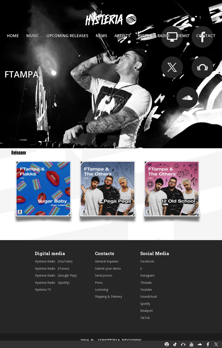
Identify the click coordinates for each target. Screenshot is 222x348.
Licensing (101, 289)
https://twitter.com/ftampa (172, 67)
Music (32, 35)
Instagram (147, 275)
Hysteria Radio (154, 35)
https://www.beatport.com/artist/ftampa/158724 (202, 67)
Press (99, 282)
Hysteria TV (43, 289)
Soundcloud (148, 296)
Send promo (103, 275)
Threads (146, 282)
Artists (122, 35)
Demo (183, 35)
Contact (205, 35)
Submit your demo (108, 268)
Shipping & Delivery (108, 296)
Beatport (146, 310)
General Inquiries (106, 261)
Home (13, 35)
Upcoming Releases (67, 35)
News (101, 35)
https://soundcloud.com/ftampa (187, 98)
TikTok (145, 318)
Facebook (147, 261)
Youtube (146, 289)
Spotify (145, 304)
